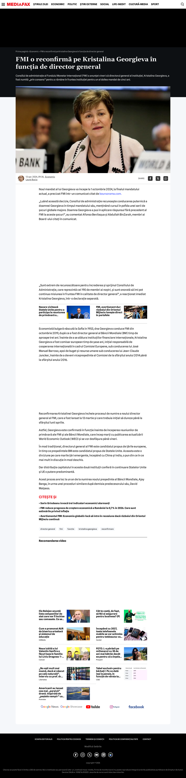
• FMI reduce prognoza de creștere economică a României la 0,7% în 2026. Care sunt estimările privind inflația (87, 510)
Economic (58, 4)
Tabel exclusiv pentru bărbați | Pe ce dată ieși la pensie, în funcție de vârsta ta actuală (108, 672)
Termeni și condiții (95, 739)
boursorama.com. (110, 193)
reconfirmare (108, 529)
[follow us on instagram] (114, 707)
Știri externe (88, 4)
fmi (61, 529)
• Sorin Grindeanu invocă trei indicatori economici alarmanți (74, 503)
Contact (147, 739)
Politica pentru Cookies (69, 739)
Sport (155, 4)
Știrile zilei (40, 4)
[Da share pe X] (158, 178)
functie (70, 529)
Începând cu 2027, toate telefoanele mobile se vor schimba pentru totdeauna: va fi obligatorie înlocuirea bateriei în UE (109, 632)
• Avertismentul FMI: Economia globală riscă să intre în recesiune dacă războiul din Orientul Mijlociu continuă (92, 518)
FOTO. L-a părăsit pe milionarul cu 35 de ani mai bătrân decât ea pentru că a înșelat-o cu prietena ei (109, 652)
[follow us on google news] (50, 707)
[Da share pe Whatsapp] (165, 178)
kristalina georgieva (88, 529)
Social (104, 4)
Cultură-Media (138, 4)
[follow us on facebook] (136, 707)
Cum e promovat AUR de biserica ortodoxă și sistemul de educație (51, 632)
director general (47, 529)
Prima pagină (22, 51)
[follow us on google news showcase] (71, 707)
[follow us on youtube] (93, 707)
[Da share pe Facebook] (150, 178)
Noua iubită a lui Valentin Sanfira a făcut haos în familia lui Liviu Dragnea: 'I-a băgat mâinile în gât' (51, 652)
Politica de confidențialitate (123, 739)
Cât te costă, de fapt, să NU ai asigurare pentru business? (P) (108, 614)
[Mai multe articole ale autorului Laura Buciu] (21, 178)
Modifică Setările (93, 746)
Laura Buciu (31, 179)
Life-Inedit (119, 4)
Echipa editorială (43, 739)
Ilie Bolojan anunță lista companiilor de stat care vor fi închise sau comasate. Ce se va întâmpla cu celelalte (52, 615)
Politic (72, 4)
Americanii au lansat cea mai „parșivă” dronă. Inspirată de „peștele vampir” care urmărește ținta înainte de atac (52, 692)
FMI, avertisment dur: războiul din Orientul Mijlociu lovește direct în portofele (109, 311)
